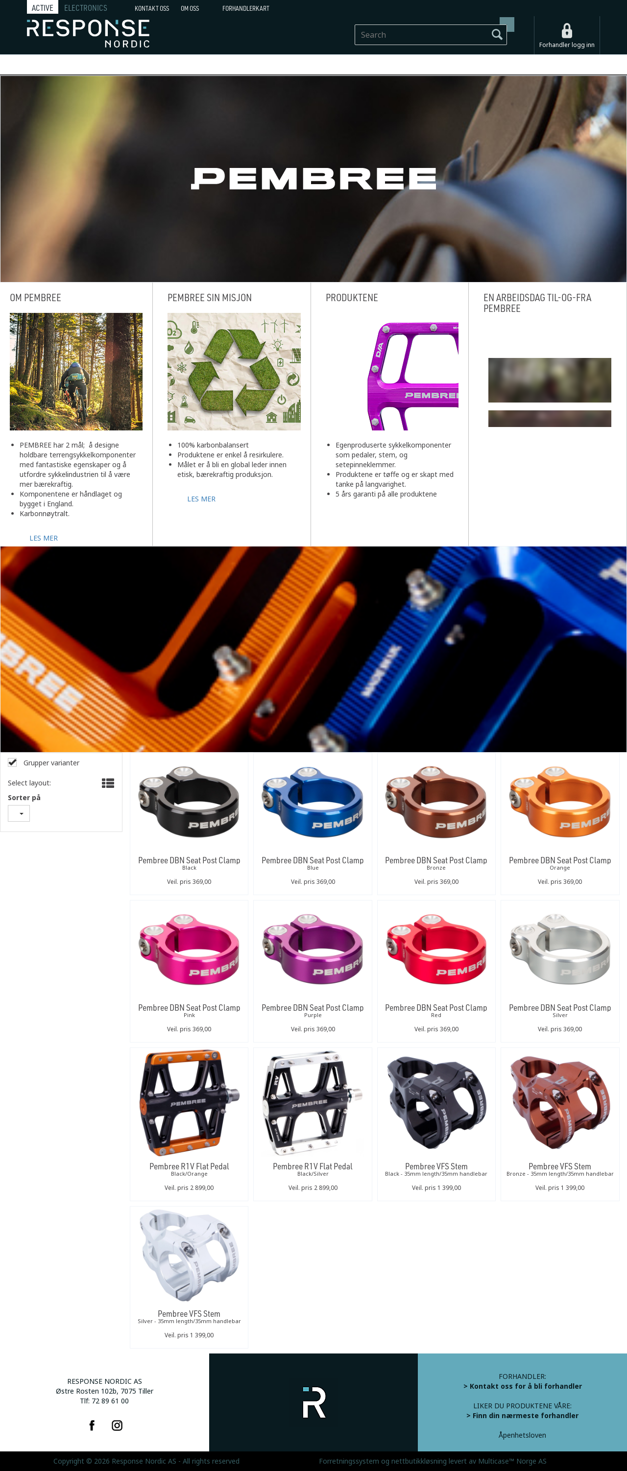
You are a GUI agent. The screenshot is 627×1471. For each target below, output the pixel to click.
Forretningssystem (349, 1461)
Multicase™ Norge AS (512, 1461)
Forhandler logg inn (567, 45)
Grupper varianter (50, 763)
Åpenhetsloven (522, 1435)
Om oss (190, 8)
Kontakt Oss (152, 8)
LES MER (43, 537)
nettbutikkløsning (419, 1461)
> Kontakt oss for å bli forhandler (522, 1386)
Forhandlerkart (245, 8)
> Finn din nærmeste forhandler (522, 1416)
